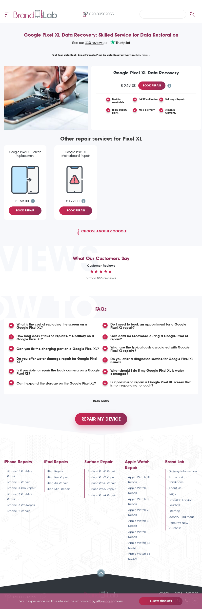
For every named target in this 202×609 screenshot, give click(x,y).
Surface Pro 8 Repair (102, 470)
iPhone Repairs (18, 461)
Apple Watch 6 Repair (138, 523)
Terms (178, 592)
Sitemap (174, 510)
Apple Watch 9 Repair (138, 490)
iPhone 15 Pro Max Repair (19, 473)
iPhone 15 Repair (18, 482)
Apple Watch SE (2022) (139, 545)
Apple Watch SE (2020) (139, 556)
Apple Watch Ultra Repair (140, 479)
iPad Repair (55, 470)
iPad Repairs (56, 461)
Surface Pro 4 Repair (102, 494)
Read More (101, 399)
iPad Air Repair (57, 483)
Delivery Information (182, 470)
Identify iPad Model (181, 516)
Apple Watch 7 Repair (138, 512)
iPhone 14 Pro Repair (21, 487)
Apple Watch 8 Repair (138, 501)
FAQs (172, 493)
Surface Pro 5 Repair (102, 488)
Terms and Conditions (175, 479)
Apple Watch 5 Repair (138, 534)
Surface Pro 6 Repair (102, 483)
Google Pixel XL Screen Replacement (25, 154)
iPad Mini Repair (58, 488)
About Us (174, 487)
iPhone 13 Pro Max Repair (19, 496)
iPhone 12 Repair (18, 510)
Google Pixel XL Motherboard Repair (75, 154)
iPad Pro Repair (58, 476)
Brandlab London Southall (180, 502)
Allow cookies (160, 601)
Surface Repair (98, 461)
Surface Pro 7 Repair (102, 476)
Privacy (165, 592)
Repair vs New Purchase (178, 525)
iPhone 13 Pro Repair (21, 504)
